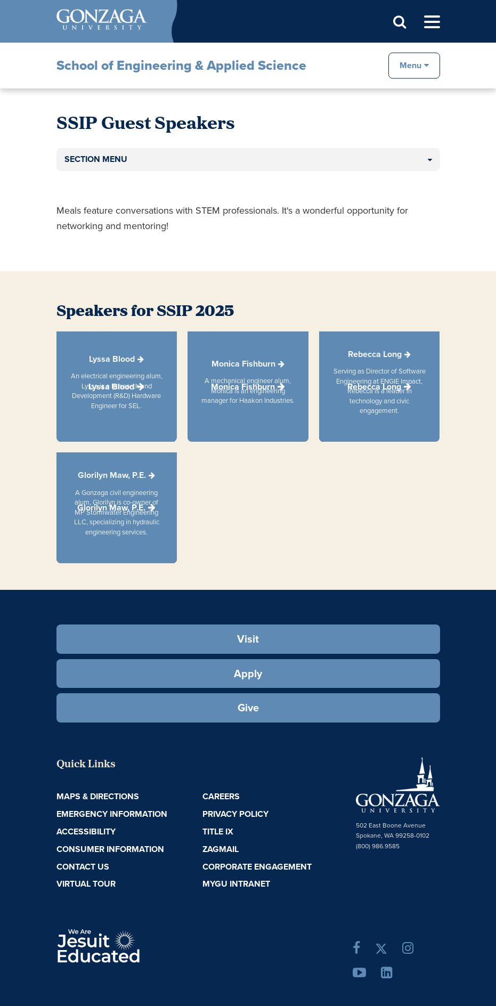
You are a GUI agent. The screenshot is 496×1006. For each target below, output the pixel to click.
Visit (248, 639)
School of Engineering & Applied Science (181, 65)
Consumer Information (110, 849)
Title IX (217, 831)
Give (248, 708)
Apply (248, 674)
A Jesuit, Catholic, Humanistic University (130, 944)
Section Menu (95, 159)
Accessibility (86, 831)
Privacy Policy (235, 814)
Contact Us (82, 867)
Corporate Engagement (257, 867)
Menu (410, 65)
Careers (221, 796)
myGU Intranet (236, 884)
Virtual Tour (86, 884)
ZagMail (220, 849)
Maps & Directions (97, 796)
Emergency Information (111, 814)
